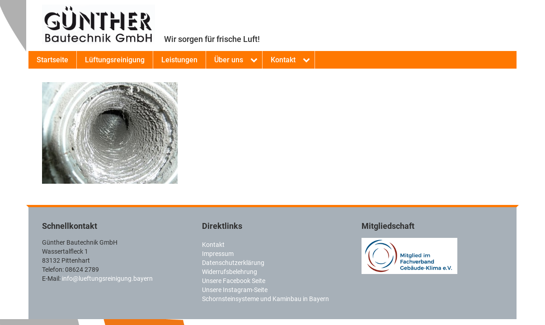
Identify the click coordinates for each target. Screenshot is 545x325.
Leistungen (179, 60)
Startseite (52, 60)
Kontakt (283, 60)
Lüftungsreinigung (115, 60)
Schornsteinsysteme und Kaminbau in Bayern (265, 298)
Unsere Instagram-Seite (235, 289)
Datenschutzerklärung (233, 262)
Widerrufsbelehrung (229, 271)
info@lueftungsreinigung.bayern (107, 278)
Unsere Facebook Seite (233, 280)
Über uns (228, 60)
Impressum (218, 253)
